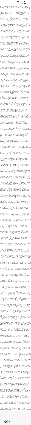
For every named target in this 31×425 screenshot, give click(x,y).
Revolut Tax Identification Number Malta (6, 415)
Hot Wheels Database (8, 420)
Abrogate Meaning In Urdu (6, 415)
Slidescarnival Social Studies (6, 419)
